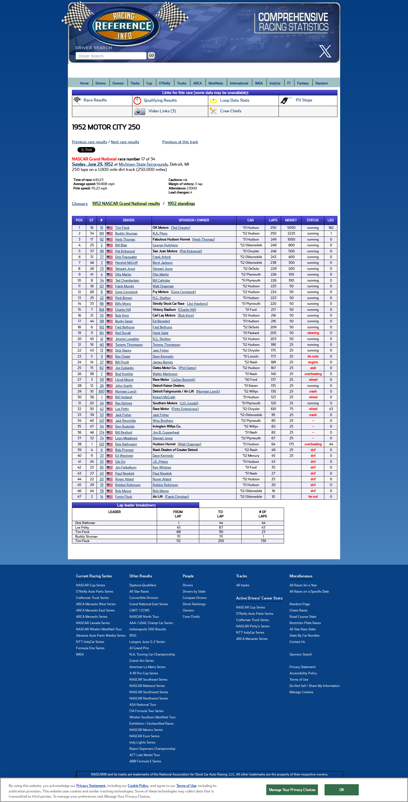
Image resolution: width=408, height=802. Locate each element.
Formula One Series (90, 648)
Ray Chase (122, 356)
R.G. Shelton (162, 298)
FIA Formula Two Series (146, 711)
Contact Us (297, 642)
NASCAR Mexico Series (146, 730)
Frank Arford (162, 257)
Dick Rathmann (126, 444)
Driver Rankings (194, 604)
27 (102, 362)
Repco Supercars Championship (152, 749)
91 (101, 228)
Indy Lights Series (142, 742)
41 (101, 339)
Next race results (125, 142)
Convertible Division (143, 598)
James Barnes (163, 362)
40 (102, 345)
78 (102, 491)
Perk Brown (123, 298)
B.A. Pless (160, 233)
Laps (273, 220)
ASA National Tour (142, 705)
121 (102, 286)
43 (102, 473)
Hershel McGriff (126, 263)
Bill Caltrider (161, 280)
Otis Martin (123, 274)
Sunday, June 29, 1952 (92, 164)
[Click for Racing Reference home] (204, 32)
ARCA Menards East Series (95, 610)
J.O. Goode (189, 403)
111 (101, 485)
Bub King (122, 315)
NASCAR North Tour (144, 617)
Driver (128, 220)
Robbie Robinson (128, 485)
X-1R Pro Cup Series (143, 673)
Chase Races (299, 610)
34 (102, 280)
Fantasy (303, 83)
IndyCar (275, 83)
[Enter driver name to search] (111, 56)
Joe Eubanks (124, 368)
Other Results (140, 576)
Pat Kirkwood (125, 251)
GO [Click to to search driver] (151, 55)
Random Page (300, 604)
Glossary (80, 203)
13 (101, 350)
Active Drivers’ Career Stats (259, 598)
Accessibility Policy (303, 673)
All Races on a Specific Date (309, 591)
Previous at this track (180, 142)
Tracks (135, 83)
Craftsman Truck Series (92, 598)
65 (102, 467)
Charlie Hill (123, 310)
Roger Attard (124, 479)
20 (102, 479)
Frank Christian (177, 497)
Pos (79, 220)
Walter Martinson (165, 374)
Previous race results (89, 142)
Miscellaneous (301, 576)
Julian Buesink (183, 380)
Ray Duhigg (123, 403)
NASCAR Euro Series (144, 736)
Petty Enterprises (185, 409)
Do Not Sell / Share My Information (315, 686)
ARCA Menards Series (92, 617)
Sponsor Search (301, 654)
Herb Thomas (125, 239)
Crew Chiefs (191, 617)
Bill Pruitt (122, 362)
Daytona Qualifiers (142, 585)
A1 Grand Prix (139, 648)
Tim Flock (122, 228)
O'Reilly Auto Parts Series (94, 591)
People (188, 576)
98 (102, 304)
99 (102, 251)
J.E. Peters (160, 462)
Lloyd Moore (124, 380)
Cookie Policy (138, 793)
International (239, 83)
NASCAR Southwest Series (148, 692)
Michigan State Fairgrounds (143, 164)
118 (102, 321)
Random (322, 83)
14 (101, 497)
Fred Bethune (125, 327)
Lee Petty (122, 409)
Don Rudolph (125, 426)
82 (102, 368)
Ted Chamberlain (127, 280)
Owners (118, 83)
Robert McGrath (164, 397)
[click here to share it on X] (327, 51)
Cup (149, 83)
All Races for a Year (303, 585)
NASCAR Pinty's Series (253, 626)
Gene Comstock (126, 292)
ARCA (197, 83)
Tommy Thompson (129, 345)
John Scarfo (123, 386)
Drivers (101, 83)
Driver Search (94, 47)
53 (102, 415)
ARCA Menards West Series (96, 604)
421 (101, 421)
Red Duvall (123, 333)
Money (291, 220)
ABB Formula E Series (145, 761)
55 (102, 315)
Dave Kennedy (163, 356)
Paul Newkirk (124, 473)
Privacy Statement (303, 667)
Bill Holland (123, 397)
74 (102, 438)
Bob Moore (123, 491)
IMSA (259, 83)
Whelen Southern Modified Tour (152, 717)
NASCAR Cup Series (90, 585)
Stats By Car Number (305, 635)
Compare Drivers (195, 598)
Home (84, 83)
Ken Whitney (162, 467)
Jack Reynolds (125, 421)
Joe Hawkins (197, 304)
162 (101, 327)
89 (102, 233)
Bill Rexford (123, 432)
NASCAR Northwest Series (148, 698)
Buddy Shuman (126, 233)
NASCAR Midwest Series (147, 686)
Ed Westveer (124, 456)
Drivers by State (194, 591)
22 (102, 298)
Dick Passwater (126, 257)
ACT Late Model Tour (144, 755)
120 (101, 444)
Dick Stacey (123, 350)
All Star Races (139, 591)
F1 (288, 83)
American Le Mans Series (147, 667)
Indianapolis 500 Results (147, 629)
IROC (133, 635)
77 (102, 257)
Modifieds (216, 83)
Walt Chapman (163, 286)
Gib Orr (120, 462)
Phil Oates (187, 368)
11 (102, 356)
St (91, 220)
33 (102, 456)
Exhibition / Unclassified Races (151, 723)
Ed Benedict (161, 321)
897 (102, 391)
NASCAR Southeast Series (148, 679)
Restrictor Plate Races (305, 623)
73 (102, 269)
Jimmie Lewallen (127, 339)
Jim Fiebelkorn (126, 467)
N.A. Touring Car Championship (152, 654)
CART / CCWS (139, 610)
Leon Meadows (126, 438)
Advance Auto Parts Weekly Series (101, 635)
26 (102, 386)
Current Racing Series (94, 576)
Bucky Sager (124, 321)
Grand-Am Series (141, 661)
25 (102, 462)
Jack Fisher (161, 350)
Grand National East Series (148, 604)
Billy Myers (123, 304)
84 (102, 333)
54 (102, 426)
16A (101, 310)
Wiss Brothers (163, 421)
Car (250, 220)
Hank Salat (160, 333)
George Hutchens (165, 245)
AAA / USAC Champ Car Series (151, 623)
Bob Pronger (124, 450)
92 (102, 239)
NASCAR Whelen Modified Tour (99, 629)
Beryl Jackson (163, 263)
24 (102, 403)
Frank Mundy (124, 286)
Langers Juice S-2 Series (147, 642)
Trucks (181, 83)
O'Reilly (164, 83)
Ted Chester (180, 228)
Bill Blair (121, 245)
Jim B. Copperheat (166, 432)
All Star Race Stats (303, 629)
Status (313, 220)
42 (102, 409)
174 (101, 432)
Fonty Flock (123, 497)
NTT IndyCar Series (90, 642)
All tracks (242, 585)
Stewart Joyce (125, 269)
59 (102, 380)
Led (331, 220)
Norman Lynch (126, 391)
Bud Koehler (124, 374)
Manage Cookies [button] (301, 692)
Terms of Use (299, 679)
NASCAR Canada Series (93, 623)
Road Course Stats (303, 617)
